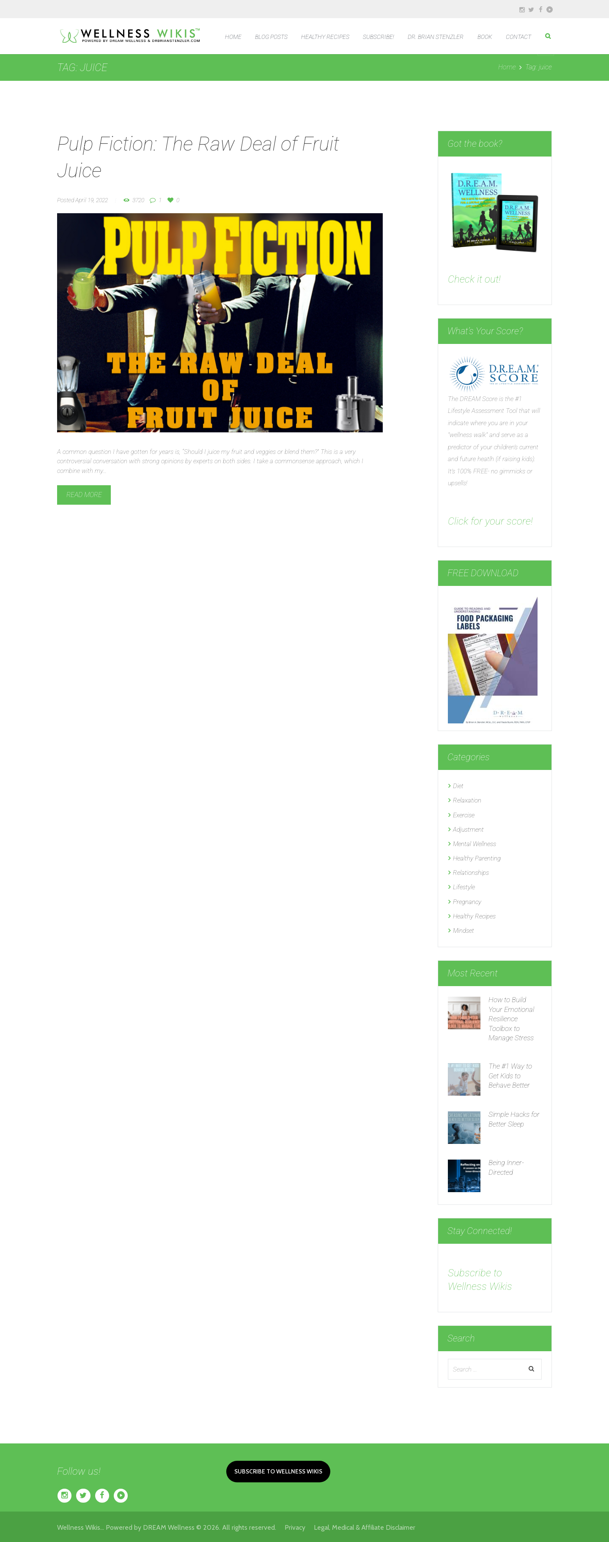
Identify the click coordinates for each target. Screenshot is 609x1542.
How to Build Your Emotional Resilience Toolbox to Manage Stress (511, 1016)
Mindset (463, 929)
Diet (458, 786)
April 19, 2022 (91, 200)
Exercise (464, 815)
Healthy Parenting (477, 857)
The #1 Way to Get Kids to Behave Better (510, 1074)
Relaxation (467, 800)
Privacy (299, 1526)
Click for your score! (491, 521)
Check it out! (475, 279)
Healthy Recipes (474, 914)
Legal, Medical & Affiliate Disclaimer (366, 1526)
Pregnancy (467, 900)
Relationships (471, 872)
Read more (84, 495)
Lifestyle (464, 886)
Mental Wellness (474, 843)
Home (507, 67)
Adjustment (468, 829)
